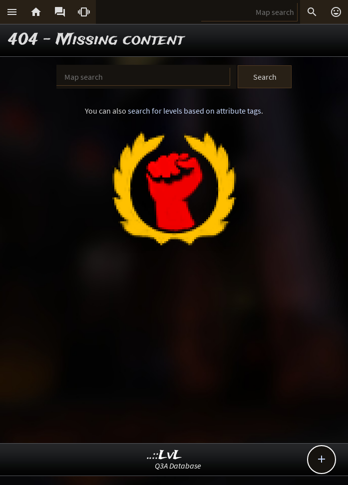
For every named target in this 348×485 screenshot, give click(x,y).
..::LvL (164, 455)
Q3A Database (178, 466)
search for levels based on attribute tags (194, 111)
